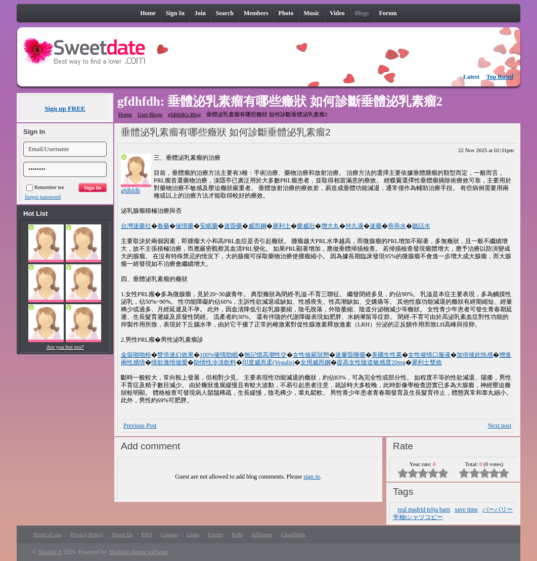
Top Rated (499, 76)
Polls (237, 534)
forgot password (43, 197)
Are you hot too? (64, 347)
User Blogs (150, 114)
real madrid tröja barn (423, 509)
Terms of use (47, 534)
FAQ (147, 534)
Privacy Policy (86, 534)
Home (125, 114)
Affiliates (261, 534)
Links (193, 534)
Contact (169, 534)
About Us (121, 534)
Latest (471, 76)
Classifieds (293, 534)
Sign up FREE (64, 108)
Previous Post (140, 425)
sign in (311, 476)
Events (215, 534)
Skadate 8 (50, 551)
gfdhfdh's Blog (184, 114)
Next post (499, 425)
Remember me (45, 187)
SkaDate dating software (138, 551)
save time (466, 509)
